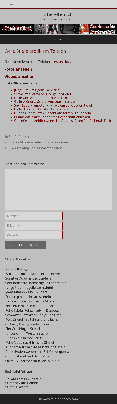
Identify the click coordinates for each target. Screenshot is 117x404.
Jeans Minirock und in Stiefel (26, 292)
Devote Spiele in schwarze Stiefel (30, 301)
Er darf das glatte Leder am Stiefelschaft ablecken (52, 117)
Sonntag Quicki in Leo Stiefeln (28, 278)
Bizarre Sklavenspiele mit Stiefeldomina (39, 142)
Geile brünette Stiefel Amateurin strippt (45, 101)
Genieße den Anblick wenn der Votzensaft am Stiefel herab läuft (62, 121)
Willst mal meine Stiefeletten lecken (32, 274)
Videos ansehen (20, 76)
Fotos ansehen (18, 69)
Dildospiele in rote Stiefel (24, 338)
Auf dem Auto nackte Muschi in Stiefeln (35, 347)
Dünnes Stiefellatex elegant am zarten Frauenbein (52, 113)
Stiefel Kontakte (17, 259)
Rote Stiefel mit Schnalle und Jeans (31, 319)
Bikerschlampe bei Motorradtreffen (35, 148)
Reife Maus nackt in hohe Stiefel (29, 342)
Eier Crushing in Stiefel (22, 329)
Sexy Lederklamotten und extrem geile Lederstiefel (53, 105)
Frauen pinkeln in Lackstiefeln (28, 297)
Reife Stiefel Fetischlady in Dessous (32, 310)
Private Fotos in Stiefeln (23, 379)
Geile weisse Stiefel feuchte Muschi (41, 98)
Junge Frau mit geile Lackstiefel (38, 90)
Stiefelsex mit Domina (22, 383)
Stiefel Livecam (16, 387)
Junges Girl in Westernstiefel (27, 333)
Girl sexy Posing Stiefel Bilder (27, 324)
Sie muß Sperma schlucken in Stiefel (32, 361)
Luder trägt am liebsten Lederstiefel (41, 109)
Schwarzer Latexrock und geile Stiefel (42, 94)
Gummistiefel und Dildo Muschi (29, 356)
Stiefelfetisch (58, 14)
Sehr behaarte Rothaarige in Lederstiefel (36, 283)
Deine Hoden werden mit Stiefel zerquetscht (39, 351)
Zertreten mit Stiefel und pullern (30, 306)
